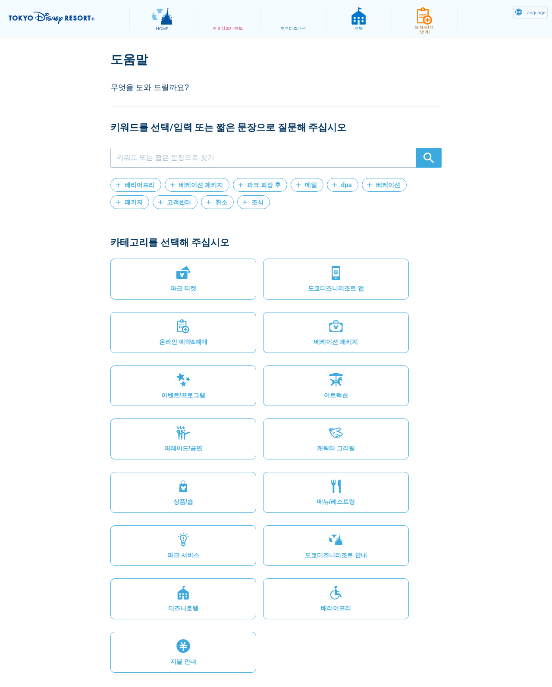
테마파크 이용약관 (260, 659)
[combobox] (276, 158)
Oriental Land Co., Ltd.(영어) (389, 659)
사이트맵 (70, 659)
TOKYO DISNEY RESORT (64, 17)
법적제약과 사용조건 (191, 659)
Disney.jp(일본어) (469, 659)
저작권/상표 (317, 659)
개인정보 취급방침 (122, 659)
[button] (135, 185)
